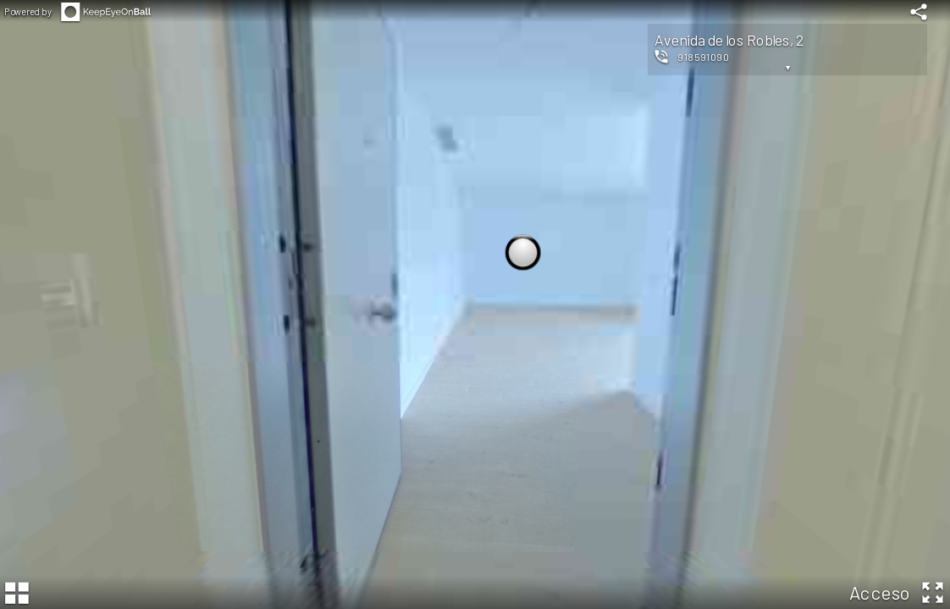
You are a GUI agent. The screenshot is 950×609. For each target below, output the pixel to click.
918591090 (703, 57)
